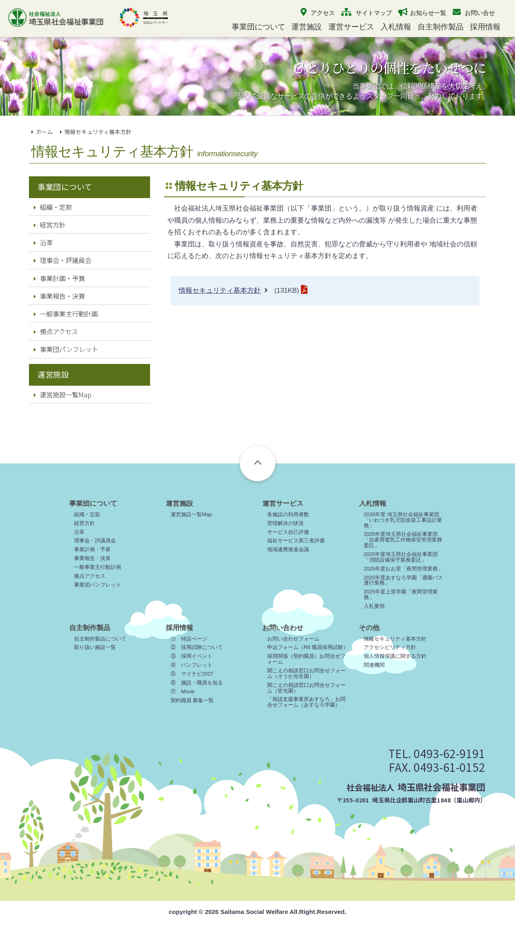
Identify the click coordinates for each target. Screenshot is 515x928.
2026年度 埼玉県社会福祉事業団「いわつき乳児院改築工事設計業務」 (403, 520)
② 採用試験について (197, 647)
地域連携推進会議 (288, 549)
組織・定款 (53, 207)
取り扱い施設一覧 (95, 647)
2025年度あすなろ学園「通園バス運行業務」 (403, 580)
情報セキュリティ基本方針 (220, 290)
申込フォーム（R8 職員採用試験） (307, 647)
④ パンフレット (191, 665)
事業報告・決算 (59, 296)
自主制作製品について (100, 639)
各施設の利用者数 (288, 514)
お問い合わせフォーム (293, 639)
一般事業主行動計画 (66, 313)
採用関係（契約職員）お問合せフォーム (306, 659)
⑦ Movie (183, 691)
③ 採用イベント (191, 656)
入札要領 (374, 606)
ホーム (44, 132)
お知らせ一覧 (428, 12)
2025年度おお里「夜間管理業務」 (403, 569)
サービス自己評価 (288, 532)
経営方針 (50, 224)
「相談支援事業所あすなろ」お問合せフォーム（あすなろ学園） (306, 702)
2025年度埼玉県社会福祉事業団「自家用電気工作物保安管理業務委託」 (403, 539)
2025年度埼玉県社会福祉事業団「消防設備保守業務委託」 (401, 557)
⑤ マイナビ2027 (192, 674)
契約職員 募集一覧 (192, 700)
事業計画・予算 (59, 278)
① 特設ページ (189, 639)
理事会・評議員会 (62, 260)
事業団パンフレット (66, 349)
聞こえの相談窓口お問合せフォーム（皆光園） (306, 688)
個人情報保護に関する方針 (395, 656)
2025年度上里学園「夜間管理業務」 (401, 594)
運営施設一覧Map (62, 394)
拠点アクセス (56, 331)
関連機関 (374, 665)
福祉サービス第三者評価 (296, 541)
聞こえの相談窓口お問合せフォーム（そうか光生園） (306, 673)
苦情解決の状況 (285, 523)
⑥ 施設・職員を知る (197, 683)
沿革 (43, 242)
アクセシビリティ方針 (390, 647)
